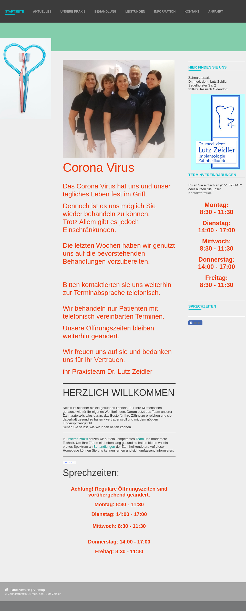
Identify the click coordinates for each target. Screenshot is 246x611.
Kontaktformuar (199, 193)
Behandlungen (104, 446)
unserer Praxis (77, 439)
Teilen (195, 323)
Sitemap (39, 590)
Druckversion (18, 590)
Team (140, 439)
